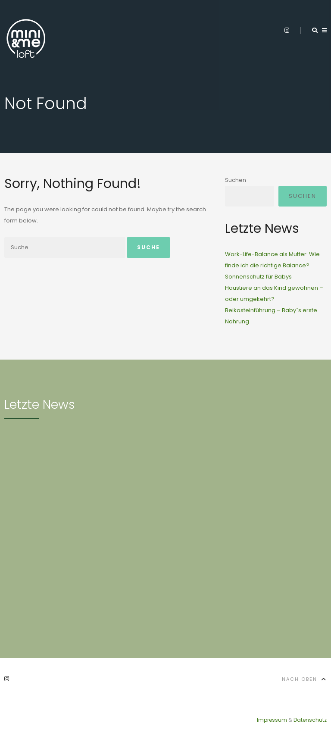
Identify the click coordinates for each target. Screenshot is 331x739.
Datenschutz (310, 719)
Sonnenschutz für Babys (258, 276)
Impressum (272, 719)
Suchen (235, 180)
